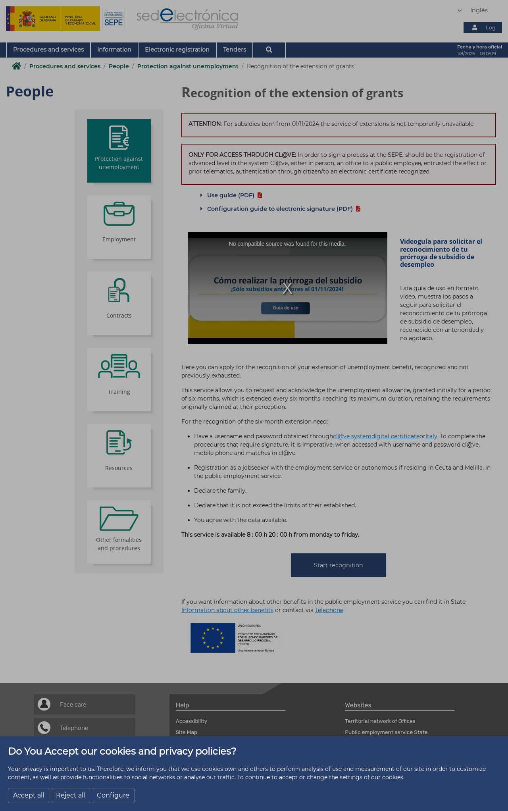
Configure (113, 795)
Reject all (70, 795)
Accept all (28, 795)
